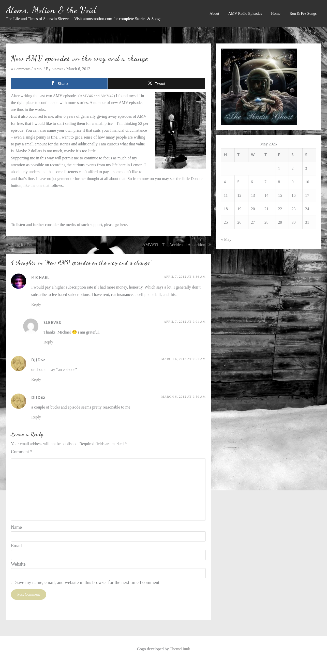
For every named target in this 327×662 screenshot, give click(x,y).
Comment (22, 452)
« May (226, 239)
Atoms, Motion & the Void (51, 10)
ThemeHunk (180, 649)
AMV (39, 69)
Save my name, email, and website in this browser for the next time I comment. (87, 582)
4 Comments (21, 69)
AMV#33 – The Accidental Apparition (173, 245)
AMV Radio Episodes (245, 13)
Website (18, 564)
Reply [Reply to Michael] (36, 305)
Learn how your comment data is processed (110, 611)
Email (16, 546)
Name (16, 527)
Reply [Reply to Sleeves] (48, 342)
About (214, 13)
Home (275, 13)
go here (121, 225)
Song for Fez (22, 245)
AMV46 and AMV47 (97, 96)
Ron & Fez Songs (303, 13)
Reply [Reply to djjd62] (36, 380)
